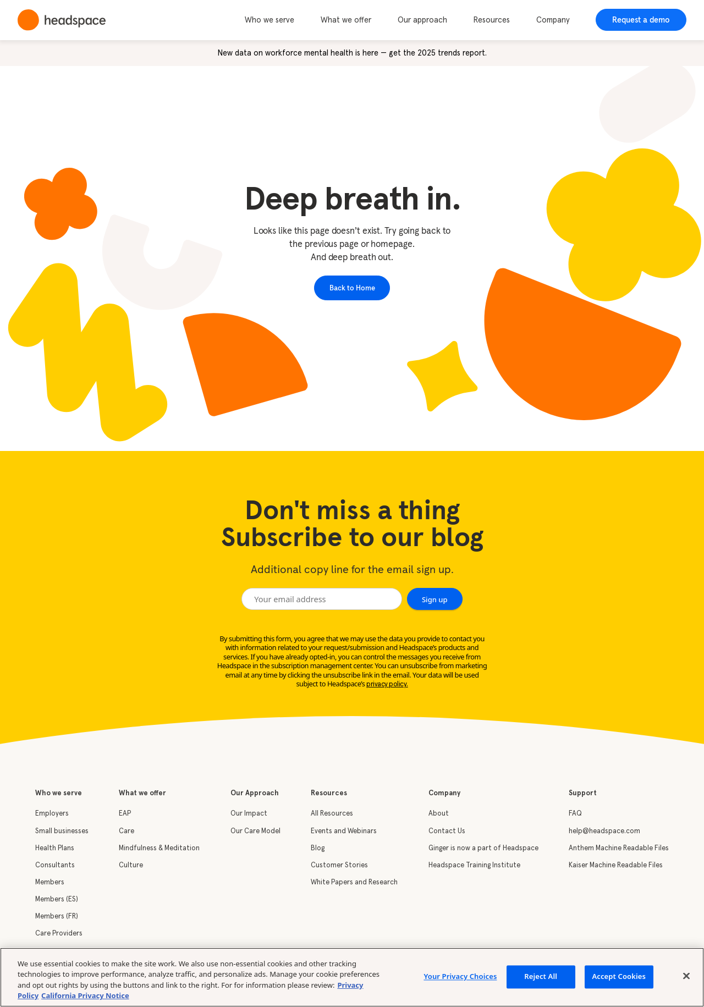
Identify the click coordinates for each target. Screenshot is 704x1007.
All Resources (332, 813)
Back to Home (352, 288)
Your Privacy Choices (460, 976)
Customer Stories (339, 865)
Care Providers (58, 933)
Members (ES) (56, 899)
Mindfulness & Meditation (159, 848)
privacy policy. (387, 684)
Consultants (55, 865)
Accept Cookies (619, 976)
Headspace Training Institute (474, 865)
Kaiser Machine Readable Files (616, 865)
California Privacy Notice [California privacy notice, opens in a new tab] (85, 995)
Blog (317, 848)
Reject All (540, 976)
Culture (131, 865)
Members (49, 882)
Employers (52, 813)
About (438, 813)
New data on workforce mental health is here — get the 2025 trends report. (352, 53)
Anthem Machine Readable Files (619, 848)
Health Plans (54, 848)
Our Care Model (255, 831)
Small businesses (62, 831)
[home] (62, 20)
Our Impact (248, 813)
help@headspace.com (604, 831)
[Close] (686, 976)
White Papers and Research (354, 882)
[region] (352, 977)
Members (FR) (56, 916)
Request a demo (641, 20)
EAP (125, 813)
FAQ (575, 813)
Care (126, 831)
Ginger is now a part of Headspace (483, 848)
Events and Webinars (344, 831)
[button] (276, 21)
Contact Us (446, 831)
